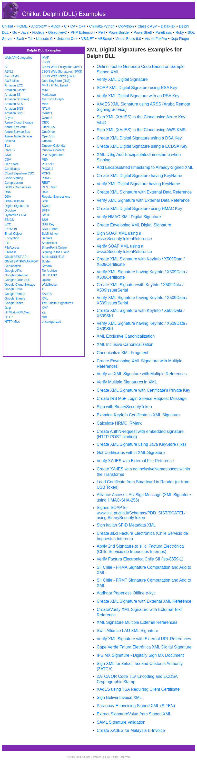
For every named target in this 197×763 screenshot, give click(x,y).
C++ (82, 26)
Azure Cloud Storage (19, 122)
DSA (8, 196)
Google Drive (14, 289)
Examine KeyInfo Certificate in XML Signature (138, 415)
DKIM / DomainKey (18, 187)
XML (45, 298)
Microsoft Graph (53, 99)
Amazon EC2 (14, 85)
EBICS (9, 220)
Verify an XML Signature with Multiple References (142, 374)
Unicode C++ (66, 39)
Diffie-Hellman (14, 201)
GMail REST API (16, 257)
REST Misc (49, 187)
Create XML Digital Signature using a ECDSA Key (142, 146)
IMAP (45, 57)
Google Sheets (15, 298)
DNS (8, 192)
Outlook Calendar (54, 145)
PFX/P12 (48, 164)
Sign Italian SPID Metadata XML (126, 525)
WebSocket (49, 284)
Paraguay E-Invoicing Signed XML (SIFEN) (136, 706)
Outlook (47, 141)
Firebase (11, 252)
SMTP (46, 215)
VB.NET (87, 39)
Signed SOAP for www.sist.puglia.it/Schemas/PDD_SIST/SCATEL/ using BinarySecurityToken (141, 512)
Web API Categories (18, 57)
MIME (46, 90)
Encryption (12, 238)
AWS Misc (12, 81)
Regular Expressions (56, 196)
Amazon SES (14, 104)
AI (6, 67)
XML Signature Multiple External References (137, 622)
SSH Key (48, 224)
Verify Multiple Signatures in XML (127, 382)
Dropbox (10, 210)
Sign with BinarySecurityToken (124, 407)
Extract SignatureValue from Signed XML (134, 714)
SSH (45, 220)
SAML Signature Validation (121, 722)
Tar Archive (49, 271)
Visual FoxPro (156, 39)
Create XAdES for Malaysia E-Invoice (131, 730)
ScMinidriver (50, 233)
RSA (45, 192)
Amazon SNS (14, 108)
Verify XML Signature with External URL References (144, 639)
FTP (8, 243)
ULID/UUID (49, 275)
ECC (8, 224)
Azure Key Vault (15, 127)
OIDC (46, 122)
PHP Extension (83, 32)
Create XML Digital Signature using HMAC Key (139, 208)
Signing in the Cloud (55, 252)
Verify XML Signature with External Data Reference (143, 200)
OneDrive (48, 132)
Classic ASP (147, 26)
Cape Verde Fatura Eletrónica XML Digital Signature (144, 647)
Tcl (30, 39)
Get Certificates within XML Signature (131, 452)
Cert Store (12, 164)
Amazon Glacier (15, 90)
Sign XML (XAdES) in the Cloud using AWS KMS (141, 130)
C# (72, 26)
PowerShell (143, 32)
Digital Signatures (17, 206)
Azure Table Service (18, 136)
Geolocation (13, 266)
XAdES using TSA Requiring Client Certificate (138, 689)
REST (46, 183)
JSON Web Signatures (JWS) (62, 71)
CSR (8, 155)
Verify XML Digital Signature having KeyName (138, 184)
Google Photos (15, 294)
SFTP (46, 210)
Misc (45, 104)
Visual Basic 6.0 (128, 39)
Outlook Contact (53, 150)
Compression (14, 183)
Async (9, 118)
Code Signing (14, 178)
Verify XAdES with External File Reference (135, 461)
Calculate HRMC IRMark (119, 423)
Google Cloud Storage (20, 284)
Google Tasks (14, 303)
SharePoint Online (54, 247)
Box (7, 145)
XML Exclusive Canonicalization (126, 336)
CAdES (10, 150)
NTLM (46, 108)
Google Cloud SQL (18, 280)
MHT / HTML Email (55, 85)
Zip (44, 312)
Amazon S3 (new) (17, 99)
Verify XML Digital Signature (122, 79)
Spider (46, 261)
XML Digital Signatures (57, 303)
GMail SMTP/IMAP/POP (21, 261)
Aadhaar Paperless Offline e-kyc (126, 593)
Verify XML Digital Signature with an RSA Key (138, 96)
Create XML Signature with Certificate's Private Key (143, 390)
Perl (101, 32)
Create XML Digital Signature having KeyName (139, 175)
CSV (8, 159)
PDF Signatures (53, 155)
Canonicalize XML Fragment (122, 352)
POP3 (46, 173)
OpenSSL (48, 136)
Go (14, 32)
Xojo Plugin (180, 39)
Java (24, 32)
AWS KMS (12, 76)
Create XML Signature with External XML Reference (144, 601)
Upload (47, 280)
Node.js (38, 32)
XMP (45, 308)
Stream (47, 266)
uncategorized (51, 321)
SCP (45, 201)
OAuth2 (47, 118)
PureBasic (163, 32)
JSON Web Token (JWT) (58, 76)
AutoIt (56, 26)
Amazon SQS (14, 113)
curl (44, 317)
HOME (22, 26)
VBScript (105, 39)
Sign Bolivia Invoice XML (119, 697)
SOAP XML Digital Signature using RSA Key (137, 87)
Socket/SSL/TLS (53, 257)
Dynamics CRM (15, 215)
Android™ (39, 26)
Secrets (47, 238)
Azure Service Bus (17, 132)
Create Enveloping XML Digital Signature (134, 225)
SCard (46, 206)
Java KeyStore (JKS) (56, 81)
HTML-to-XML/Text (18, 312)
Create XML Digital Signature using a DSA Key (139, 138)
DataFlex (168, 26)
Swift (20, 39)
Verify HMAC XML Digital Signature (129, 217)
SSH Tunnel (50, 229)
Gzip (8, 308)
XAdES (47, 294)
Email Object (13, 233)
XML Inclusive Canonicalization (125, 344)
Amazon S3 (13, 95)
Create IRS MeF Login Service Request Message (141, 398)
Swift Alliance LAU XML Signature (127, 630)
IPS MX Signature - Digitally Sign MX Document (140, 655)
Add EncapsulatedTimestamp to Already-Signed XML (145, 167)
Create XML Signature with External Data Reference (144, 192)
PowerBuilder (119, 32)
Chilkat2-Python (102, 26)
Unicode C (44, 39)
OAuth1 (47, 113)
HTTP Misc (12, 321)
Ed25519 (11, 229)
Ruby (179, 32)
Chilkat (7, 26)
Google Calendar (16, 275)
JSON (46, 62)
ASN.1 (9, 71)
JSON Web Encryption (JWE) (62, 67)
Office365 (48, 127)
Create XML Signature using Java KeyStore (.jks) (141, 444)
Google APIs (13, 271)
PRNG (46, 178)
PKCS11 (48, 169)
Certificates (12, 169)
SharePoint (49, 243)
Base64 (10, 141)
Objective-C (57, 32)
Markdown (49, 95)
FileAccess (12, 247)
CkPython (126, 26)
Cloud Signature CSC (19, 173)
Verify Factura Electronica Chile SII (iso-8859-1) (140, 559)
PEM (45, 159)
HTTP (9, 317)
